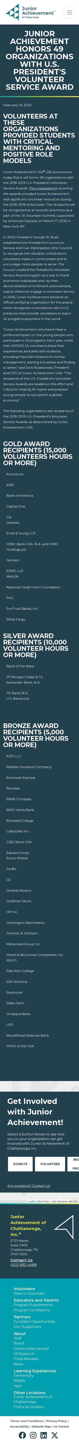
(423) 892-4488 (24, 1265)
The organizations (43, 188)
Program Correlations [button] (32, 1310)
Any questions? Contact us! (28, 1186)
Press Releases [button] (26, 1359)
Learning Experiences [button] (35, 1371)
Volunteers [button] (24, 1289)
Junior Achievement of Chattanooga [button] (33, 1399)
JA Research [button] (24, 1354)
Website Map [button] (41, 1426)
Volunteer (50, 1164)
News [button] (18, 1364)
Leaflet (31, 1201)
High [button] (18, 1386)
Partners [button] (22, 1317)
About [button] (20, 1334)
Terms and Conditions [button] (27, 1421)
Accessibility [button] (19, 1426)
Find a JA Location (29, 1407)
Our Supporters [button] (27, 1327)
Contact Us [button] (22, 1260)
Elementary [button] (24, 1376)
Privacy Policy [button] (56, 1421)
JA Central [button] (61, 1426)
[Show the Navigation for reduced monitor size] (70, 12)
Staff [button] (18, 1338)
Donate (20, 1164)
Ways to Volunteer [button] (29, 1293)
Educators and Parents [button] (36, 1300)
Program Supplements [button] (33, 1305)
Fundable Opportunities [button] (34, 1322)
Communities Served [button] (31, 1349)
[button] (23, 1435)
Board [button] (19, 1343)
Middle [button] (19, 1381)
